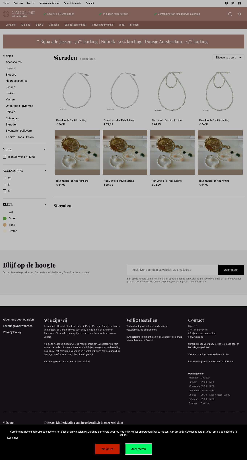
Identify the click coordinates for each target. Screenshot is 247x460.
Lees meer (13, 437)
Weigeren (107, 449)
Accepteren (138, 449)
